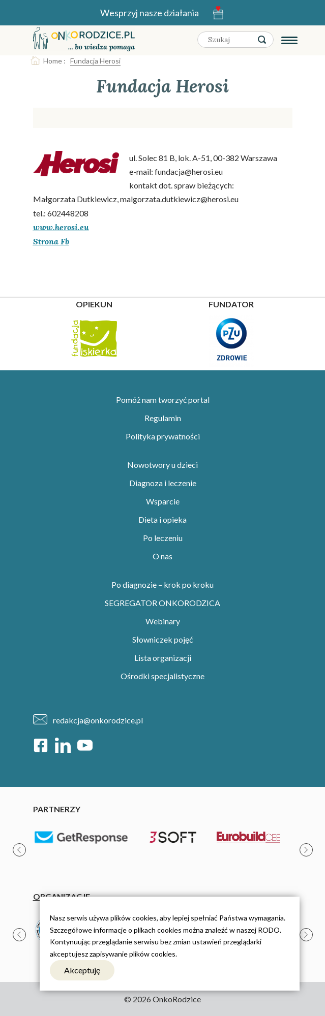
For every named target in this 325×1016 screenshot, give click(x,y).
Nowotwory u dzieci (162, 464)
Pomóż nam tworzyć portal (163, 399)
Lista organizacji (162, 657)
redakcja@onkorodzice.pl (98, 720)
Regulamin (162, 418)
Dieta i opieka (162, 519)
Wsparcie (163, 501)
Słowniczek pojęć (162, 639)
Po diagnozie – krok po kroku (162, 584)
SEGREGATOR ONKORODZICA (162, 603)
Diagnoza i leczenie (162, 483)
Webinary (162, 621)
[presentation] (19, 849)
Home (52, 60)
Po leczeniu (163, 538)
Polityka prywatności (163, 436)
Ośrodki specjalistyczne (162, 676)
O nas (162, 556)
